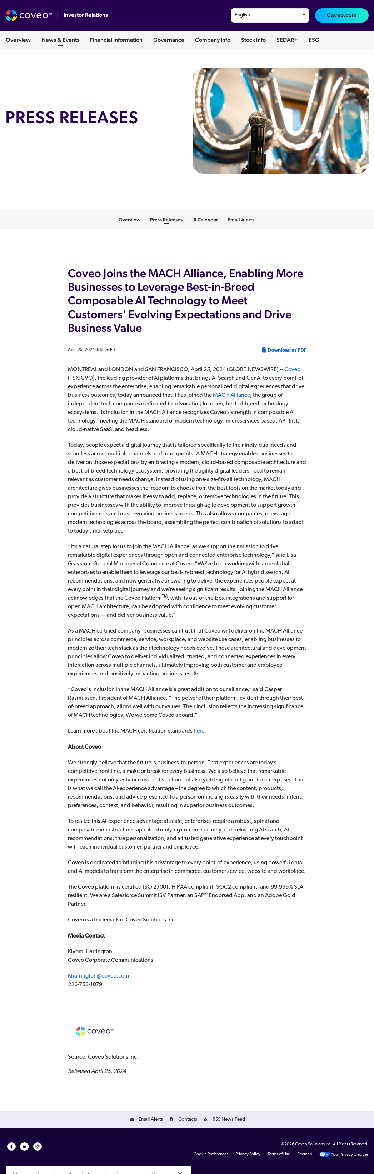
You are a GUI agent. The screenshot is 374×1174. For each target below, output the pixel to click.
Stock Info (253, 39)
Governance (168, 39)
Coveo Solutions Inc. (313, 1144)
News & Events (60, 39)
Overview (18, 39)
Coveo (292, 370)
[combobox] (270, 15)
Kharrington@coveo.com (98, 976)
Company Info (212, 39)
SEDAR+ (287, 39)
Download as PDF (283, 349)
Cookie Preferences (211, 1154)
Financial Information (116, 39)
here (199, 731)
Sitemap (304, 1154)
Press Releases (166, 220)
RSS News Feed (229, 1119)
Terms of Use (279, 1154)
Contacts (187, 1119)
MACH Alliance (231, 395)
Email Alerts (241, 220)
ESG (314, 39)
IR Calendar (205, 220)
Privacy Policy (247, 1154)
